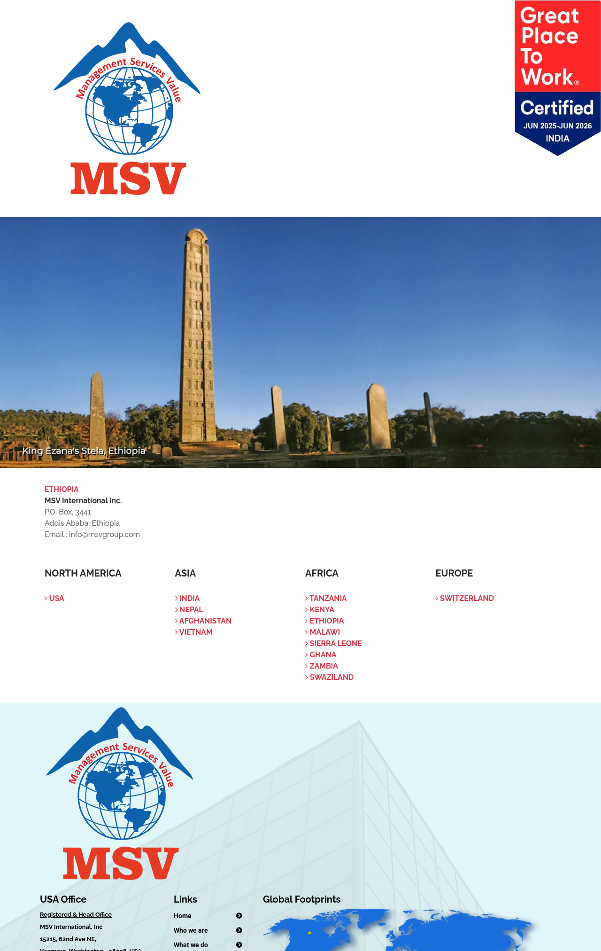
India (187, 598)
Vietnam (194, 632)
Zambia (321, 666)
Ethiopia (324, 620)
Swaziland (329, 677)
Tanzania (326, 598)
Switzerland (465, 598)
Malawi (322, 632)
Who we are (191, 930)
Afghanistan (203, 620)
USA (54, 598)
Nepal (189, 609)
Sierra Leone (333, 643)
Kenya (319, 609)
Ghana (320, 654)
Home (183, 916)
